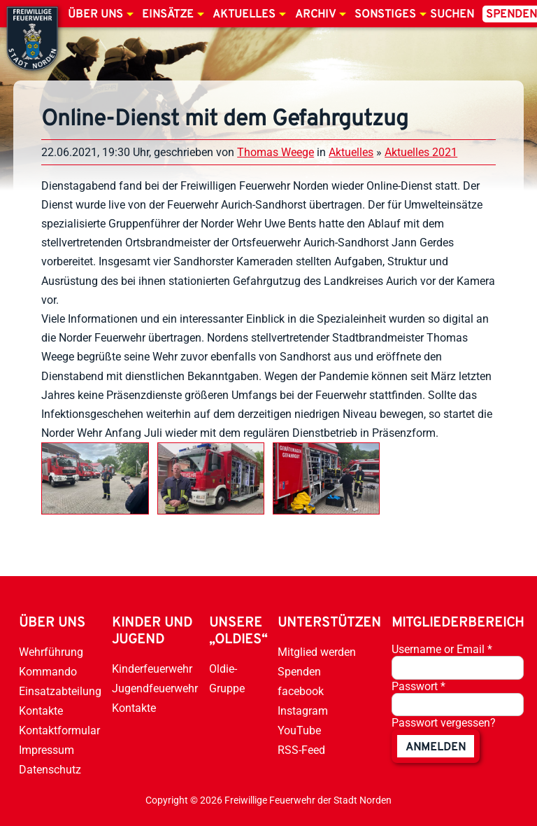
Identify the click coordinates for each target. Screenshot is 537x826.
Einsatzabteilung (60, 691)
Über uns (95, 15)
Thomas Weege (275, 152)
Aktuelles (244, 15)
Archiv (315, 15)
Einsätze (168, 15)
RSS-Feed (301, 750)
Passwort (418, 686)
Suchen (452, 15)
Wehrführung (51, 652)
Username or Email (442, 649)
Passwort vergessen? (444, 722)
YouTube (299, 730)
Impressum (46, 750)
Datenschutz (50, 769)
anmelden (436, 748)
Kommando (48, 671)
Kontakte (41, 711)
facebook (301, 691)
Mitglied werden (317, 652)
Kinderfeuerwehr (152, 669)
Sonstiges (385, 15)
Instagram (303, 711)
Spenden (299, 671)
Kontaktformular (59, 730)
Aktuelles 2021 (421, 152)
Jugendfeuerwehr (155, 688)
